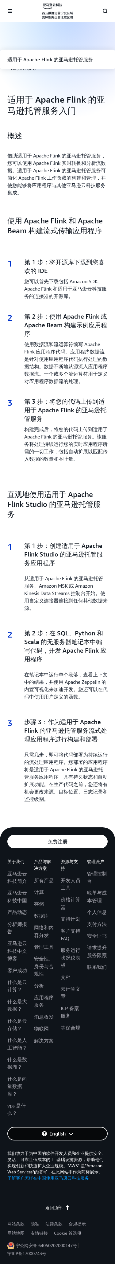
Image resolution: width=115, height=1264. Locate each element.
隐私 (35, 1223)
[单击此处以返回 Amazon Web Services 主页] (57, 11)
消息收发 (44, 1017)
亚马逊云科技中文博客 (17, 950)
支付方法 (97, 924)
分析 (39, 986)
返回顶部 (57, 1207)
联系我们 (97, 967)
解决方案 (44, 1041)
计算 (39, 892)
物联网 (41, 1028)
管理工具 (44, 947)
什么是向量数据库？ (17, 1086)
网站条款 (16, 1223)
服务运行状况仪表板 (70, 957)
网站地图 (16, 1233)
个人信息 (97, 912)
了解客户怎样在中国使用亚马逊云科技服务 (48, 1177)
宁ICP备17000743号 (26, 1253)
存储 (39, 904)
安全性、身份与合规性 (44, 966)
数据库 (41, 916)
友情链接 (39, 1233)
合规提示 (77, 1223)
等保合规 (70, 1028)
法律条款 (54, 1223)
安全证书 (97, 936)
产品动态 (17, 912)
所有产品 (44, 880)
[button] (57, 841)
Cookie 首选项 (67, 1233)
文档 (66, 977)
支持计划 (70, 919)
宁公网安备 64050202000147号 (46, 1245)
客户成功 (17, 970)
